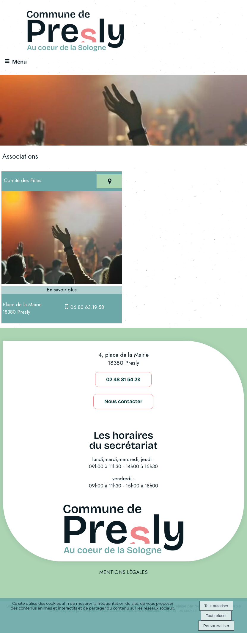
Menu (19, 62)
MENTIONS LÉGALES (123, 572)
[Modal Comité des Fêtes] (61, 282)
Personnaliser (216, 625)
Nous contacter (123, 401)
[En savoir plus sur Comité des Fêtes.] (61, 290)
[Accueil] (75, 31)
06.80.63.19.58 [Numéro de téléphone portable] (87, 307)
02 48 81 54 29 (123, 379)
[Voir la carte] (109, 181)
